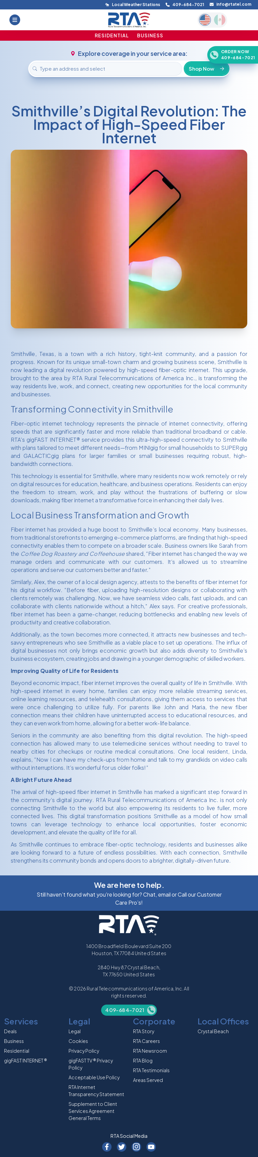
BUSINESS (150, 35)
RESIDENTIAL (112, 35)
